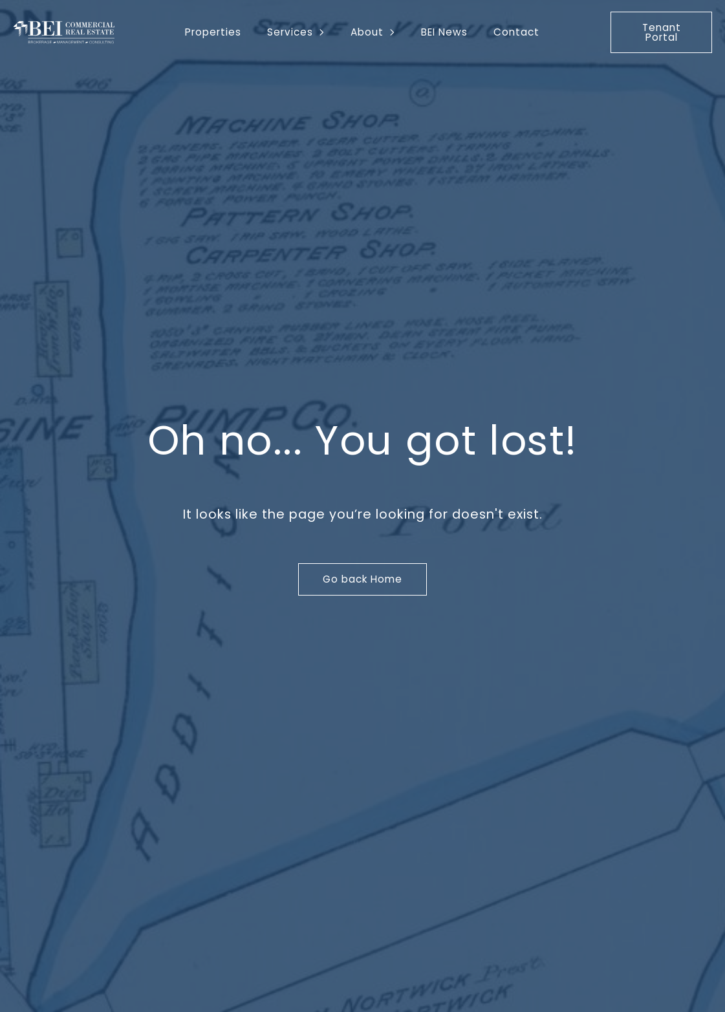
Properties (213, 32)
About (367, 32)
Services (290, 32)
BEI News (444, 32)
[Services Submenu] (325, 32)
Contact (516, 32)
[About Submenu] (396, 32)
